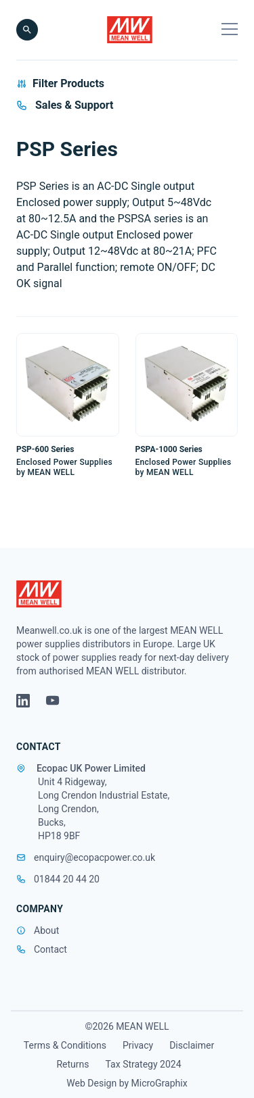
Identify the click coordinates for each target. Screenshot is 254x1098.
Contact (50, 949)
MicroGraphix (159, 1083)
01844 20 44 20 (58, 879)
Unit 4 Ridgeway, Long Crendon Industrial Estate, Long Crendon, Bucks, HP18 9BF (103, 808)
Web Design (92, 1083)
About (46, 930)
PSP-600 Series (45, 449)
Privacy (138, 1045)
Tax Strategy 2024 (144, 1064)
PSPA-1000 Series (169, 449)
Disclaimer (191, 1045)
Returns (72, 1064)
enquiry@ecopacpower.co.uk (85, 857)
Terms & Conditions (65, 1045)
